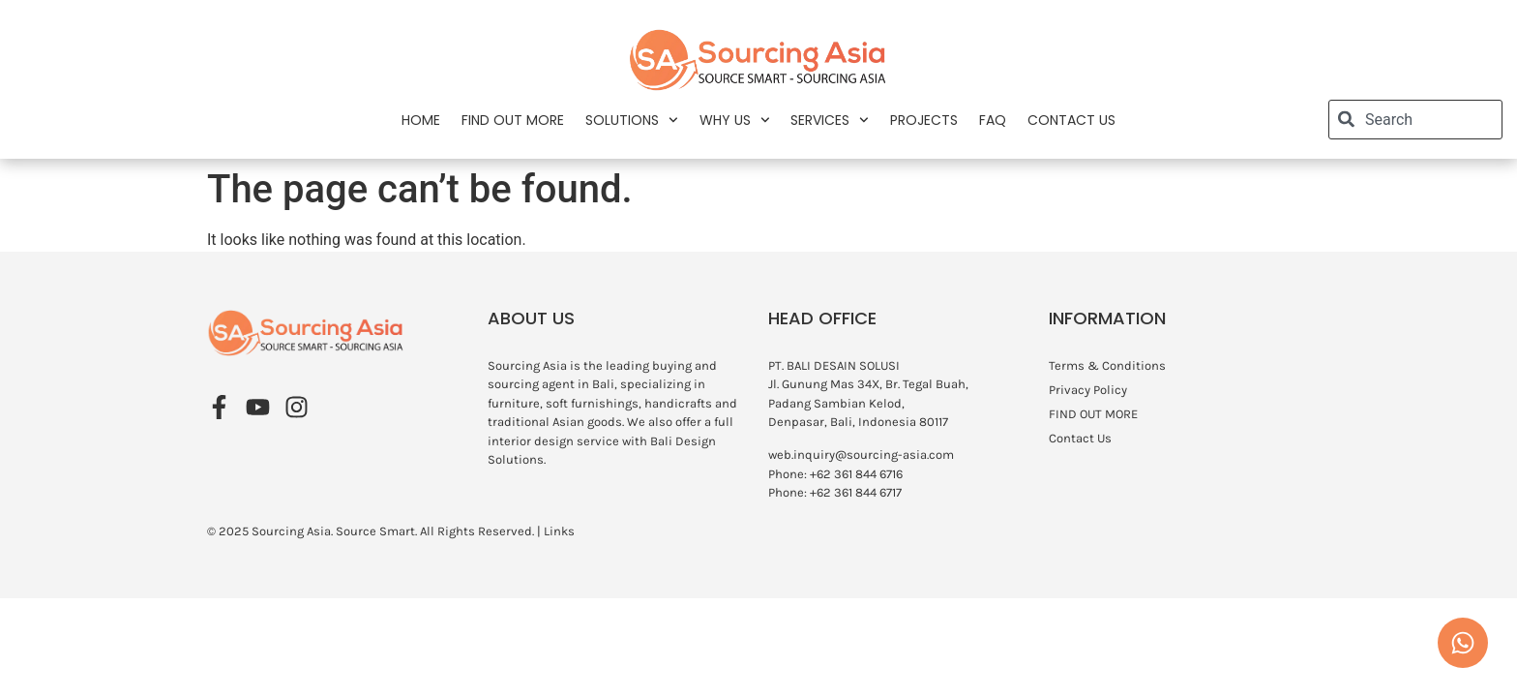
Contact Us (1071, 120)
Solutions (631, 120)
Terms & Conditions (1107, 365)
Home (421, 120)
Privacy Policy (1088, 389)
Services (829, 120)
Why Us (734, 120)
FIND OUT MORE (512, 120)
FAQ (992, 120)
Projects (924, 120)
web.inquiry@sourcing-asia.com (861, 454)
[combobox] (1415, 119)
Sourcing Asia (291, 531)
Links (559, 531)
